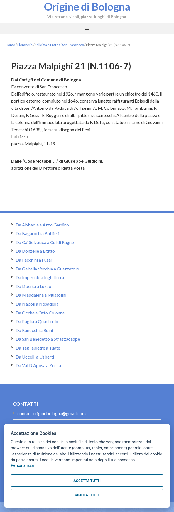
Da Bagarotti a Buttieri (37, 233)
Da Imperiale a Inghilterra (40, 277)
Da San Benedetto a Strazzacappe (48, 339)
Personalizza (22, 465)
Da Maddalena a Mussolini (41, 295)
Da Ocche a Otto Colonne (40, 312)
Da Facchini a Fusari (34, 259)
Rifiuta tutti (87, 495)
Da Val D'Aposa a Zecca (38, 365)
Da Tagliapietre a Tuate (38, 347)
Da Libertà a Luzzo (33, 286)
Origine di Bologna (87, 6)
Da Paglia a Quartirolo (37, 321)
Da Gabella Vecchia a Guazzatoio (47, 268)
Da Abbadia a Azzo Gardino (42, 224)
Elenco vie (25, 45)
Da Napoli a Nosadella (37, 303)
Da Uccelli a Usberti (35, 356)
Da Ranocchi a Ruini (34, 330)
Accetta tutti (87, 481)
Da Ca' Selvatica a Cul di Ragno (45, 242)
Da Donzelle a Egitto (35, 250)
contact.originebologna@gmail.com (51, 413)
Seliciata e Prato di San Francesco (59, 45)
